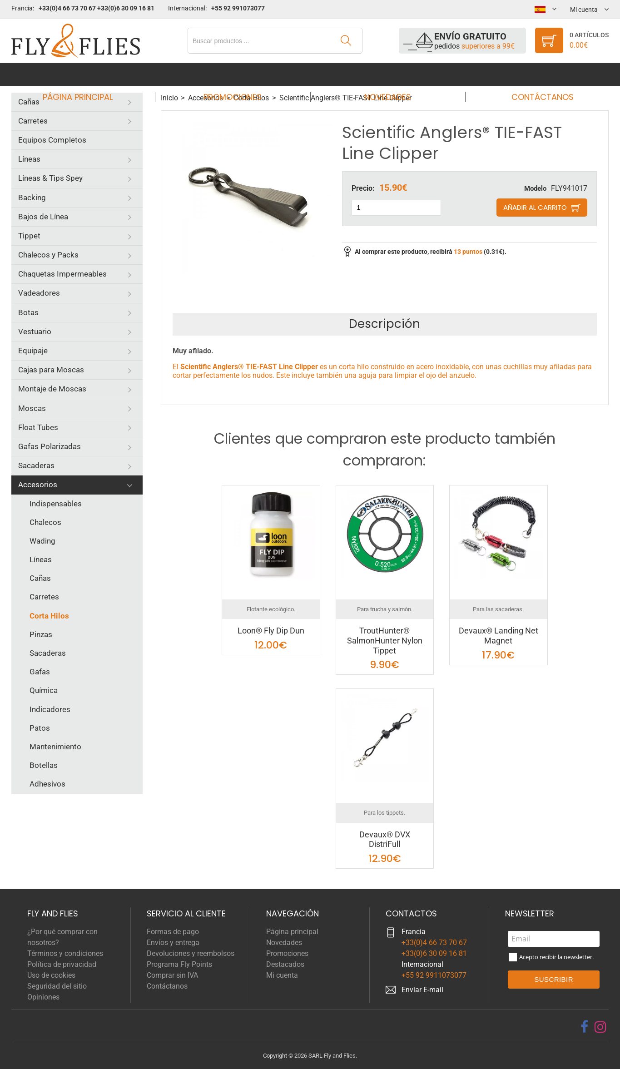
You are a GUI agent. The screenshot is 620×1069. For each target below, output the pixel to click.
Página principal (86, 74)
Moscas (32, 408)
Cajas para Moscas (51, 369)
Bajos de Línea (43, 216)
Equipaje (33, 350)
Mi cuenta (282, 975)
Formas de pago (173, 931)
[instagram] (600, 1027)
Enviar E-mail (422, 989)
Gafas (40, 671)
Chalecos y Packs (48, 254)
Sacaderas (36, 465)
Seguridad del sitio (57, 986)
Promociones (235, 74)
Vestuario (34, 331)
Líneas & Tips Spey (50, 178)
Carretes (33, 120)
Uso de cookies (51, 975)
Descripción (384, 324)
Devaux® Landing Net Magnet (498, 635)
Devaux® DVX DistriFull (384, 839)
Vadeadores (39, 292)
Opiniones (43, 997)
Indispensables (56, 503)
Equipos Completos (52, 139)
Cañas (29, 101)
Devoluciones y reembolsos (190, 953)
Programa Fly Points (179, 964)
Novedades (384, 74)
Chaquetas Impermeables (62, 273)
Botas (28, 312)
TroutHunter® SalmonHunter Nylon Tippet (384, 640)
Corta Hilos (49, 615)
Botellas (44, 765)
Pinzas (41, 634)
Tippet (29, 235)
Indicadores (50, 709)
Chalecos (45, 522)
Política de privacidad (61, 964)
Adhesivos (47, 783)
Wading (42, 540)
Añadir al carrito (535, 207)
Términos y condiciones (65, 953)
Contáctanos (534, 74)
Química (44, 690)
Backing (32, 197)
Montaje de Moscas (52, 388)
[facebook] (584, 1027)
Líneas (29, 158)
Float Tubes (38, 427)
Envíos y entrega (173, 942)
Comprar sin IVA (172, 975)
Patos (40, 727)
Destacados (285, 964)
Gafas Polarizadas (49, 446)
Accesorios (37, 484)
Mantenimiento (55, 746)
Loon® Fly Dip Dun (271, 630)
